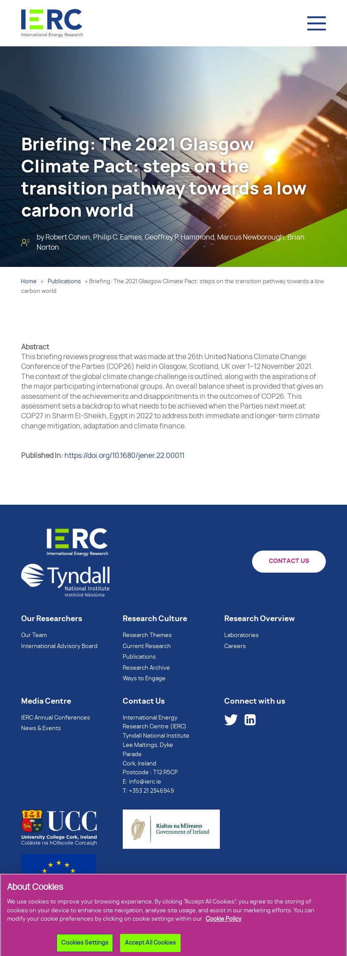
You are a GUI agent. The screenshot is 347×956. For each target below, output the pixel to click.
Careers (235, 646)
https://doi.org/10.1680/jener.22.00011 (124, 455)
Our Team (34, 635)
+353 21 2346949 (151, 791)
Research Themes (147, 635)
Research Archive (146, 668)
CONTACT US (289, 561)
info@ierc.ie (145, 782)
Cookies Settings (84, 946)
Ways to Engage (144, 679)
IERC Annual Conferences (55, 718)
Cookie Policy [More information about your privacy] (223, 923)
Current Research (147, 646)
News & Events (41, 728)
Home (29, 282)
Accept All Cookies (150, 946)
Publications (64, 282)
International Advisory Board (59, 646)
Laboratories (241, 635)
